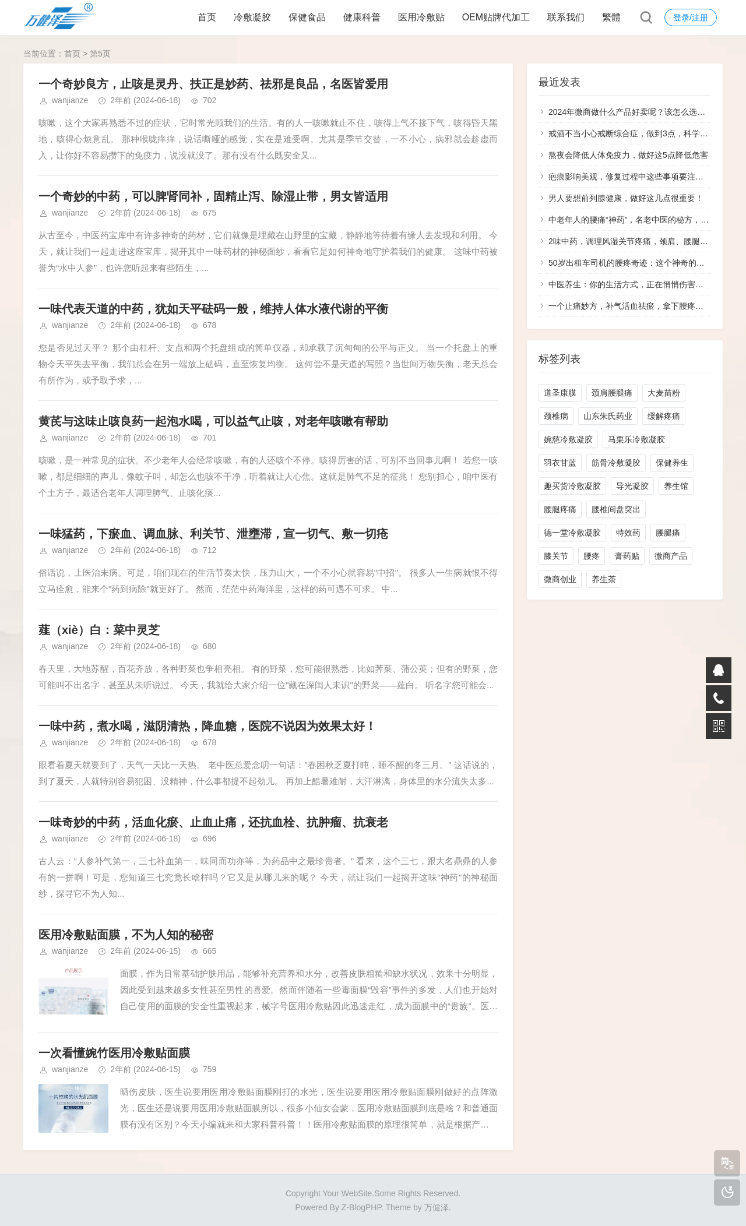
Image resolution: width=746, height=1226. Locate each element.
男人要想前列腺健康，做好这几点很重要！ (625, 198)
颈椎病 (556, 416)
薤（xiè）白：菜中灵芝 (99, 629)
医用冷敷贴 (421, 17)
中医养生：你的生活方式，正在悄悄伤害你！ (630, 284)
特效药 (628, 532)
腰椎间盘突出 (616, 509)
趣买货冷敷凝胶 (572, 486)
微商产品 (670, 556)
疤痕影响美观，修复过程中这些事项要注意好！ (634, 176)
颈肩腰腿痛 (612, 392)
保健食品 (307, 17)
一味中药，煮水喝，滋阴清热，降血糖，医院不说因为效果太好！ (207, 726)
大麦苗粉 (664, 392)
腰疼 (591, 556)
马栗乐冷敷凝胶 (636, 439)
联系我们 (566, 17)
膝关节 (556, 556)
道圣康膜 (560, 392)
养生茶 (604, 579)
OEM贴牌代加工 (496, 17)
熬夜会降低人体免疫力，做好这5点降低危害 (628, 155)
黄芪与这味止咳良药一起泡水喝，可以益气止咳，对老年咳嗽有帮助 (213, 421)
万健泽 (436, 1207)
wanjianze (70, 100)
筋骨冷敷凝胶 (616, 462)
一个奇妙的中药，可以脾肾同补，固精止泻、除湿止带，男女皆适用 (213, 196)
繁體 (611, 17)
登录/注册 (690, 17)
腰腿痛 (668, 532)
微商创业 (560, 579)
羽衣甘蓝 (560, 462)
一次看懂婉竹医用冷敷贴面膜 (114, 1053)
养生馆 (676, 486)
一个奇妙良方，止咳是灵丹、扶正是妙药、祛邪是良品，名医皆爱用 (213, 83)
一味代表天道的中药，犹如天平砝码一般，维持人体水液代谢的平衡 (213, 308)
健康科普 (362, 17)
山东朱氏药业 (607, 416)
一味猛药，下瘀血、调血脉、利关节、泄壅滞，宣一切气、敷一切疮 (213, 533)
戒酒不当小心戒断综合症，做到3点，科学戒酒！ (636, 133)
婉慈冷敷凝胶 (568, 439)
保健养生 (672, 462)
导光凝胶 (632, 486)
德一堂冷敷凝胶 (572, 532)
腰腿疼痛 (560, 509)
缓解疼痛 (664, 416)
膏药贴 (627, 556)
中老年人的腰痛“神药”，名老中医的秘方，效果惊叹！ (644, 219)
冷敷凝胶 (252, 17)
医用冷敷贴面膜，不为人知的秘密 (125, 934)
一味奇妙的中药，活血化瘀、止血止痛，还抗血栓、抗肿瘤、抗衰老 (213, 822)
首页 (207, 17)
